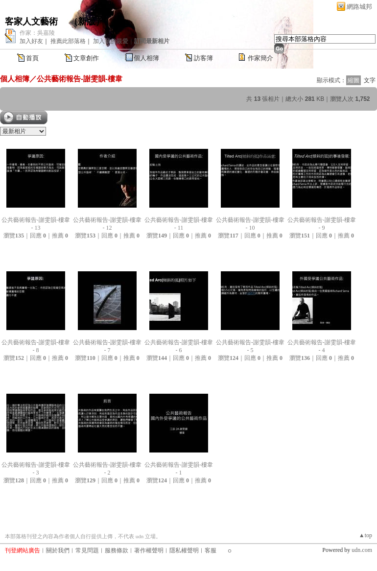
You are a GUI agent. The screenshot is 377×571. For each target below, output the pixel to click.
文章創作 (86, 58)
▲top (365, 535)
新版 (86, 21)
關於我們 (58, 550)
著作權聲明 (149, 550)
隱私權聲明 (184, 550)
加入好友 (31, 41)
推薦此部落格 (68, 41)
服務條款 (116, 550)
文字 (370, 80)
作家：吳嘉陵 (37, 32)
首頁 (32, 58)
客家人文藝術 (32, 21)
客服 (210, 550)
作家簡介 (260, 58)
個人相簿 (146, 58)
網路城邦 (359, 6)
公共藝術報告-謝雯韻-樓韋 (79, 78)
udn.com (362, 550)
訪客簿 (203, 58)
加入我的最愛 (110, 41)
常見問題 (87, 550)
